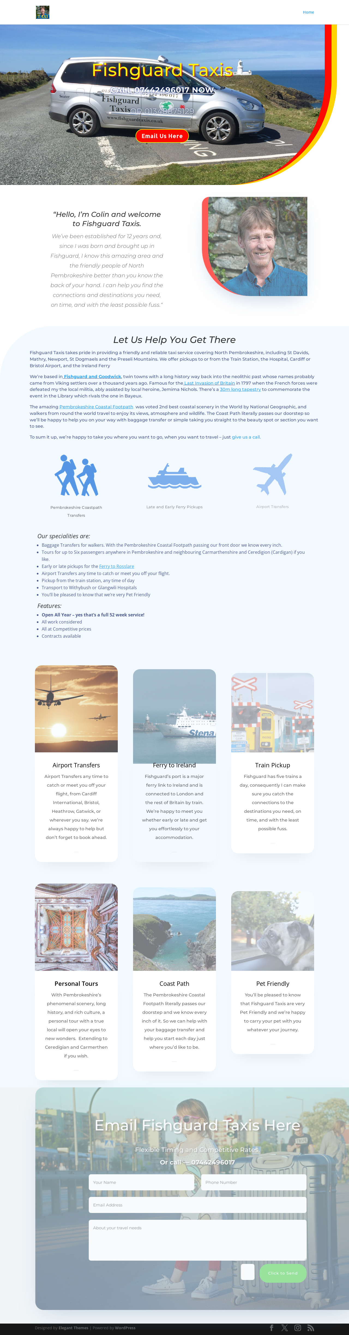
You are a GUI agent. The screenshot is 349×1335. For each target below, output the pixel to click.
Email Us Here (155, 135)
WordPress (125, 1327)
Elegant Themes (73, 1327)
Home (308, 12)
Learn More (76, 1070)
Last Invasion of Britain (209, 383)
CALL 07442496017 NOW (155, 90)
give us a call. (246, 437)
